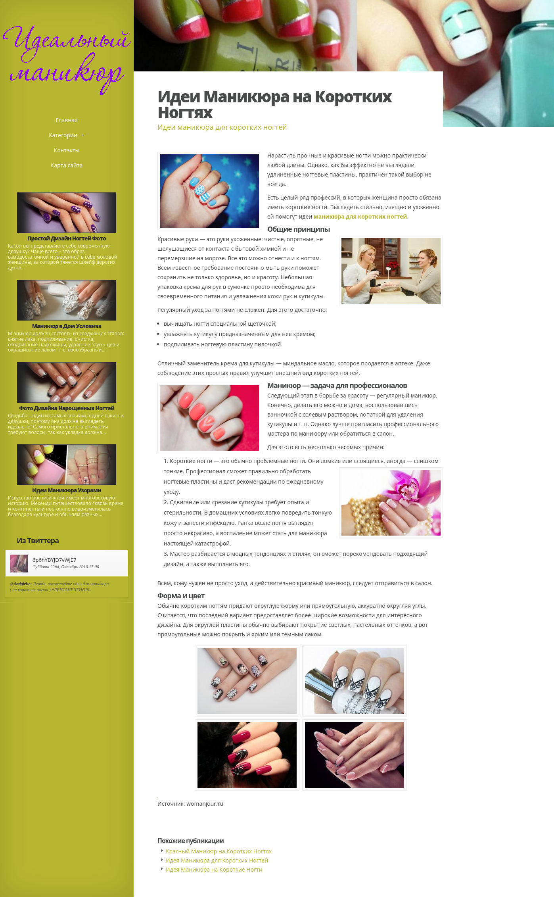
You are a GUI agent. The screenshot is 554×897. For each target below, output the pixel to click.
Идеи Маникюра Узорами (66, 490)
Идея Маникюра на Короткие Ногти (214, 869)
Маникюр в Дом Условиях (67, 326)
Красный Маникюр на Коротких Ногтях (219, 851)
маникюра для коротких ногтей (360, 216)
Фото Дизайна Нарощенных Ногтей (66, 408)
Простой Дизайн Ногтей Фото (66, 238)
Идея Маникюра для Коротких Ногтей (217, 860)
